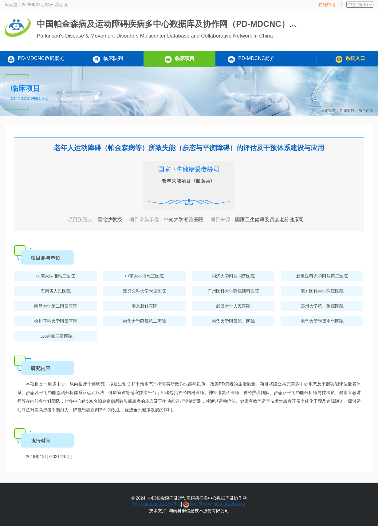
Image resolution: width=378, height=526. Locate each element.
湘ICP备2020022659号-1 (157, 504)
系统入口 (350, 59)
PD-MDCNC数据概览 (35, 59)
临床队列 (108, 59)
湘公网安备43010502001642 (217, 504)
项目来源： (223, 219)
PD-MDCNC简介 (251, 59)
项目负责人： (82, 219)
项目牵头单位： (146, 219)
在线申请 (327, 4)
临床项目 (179, 59)
